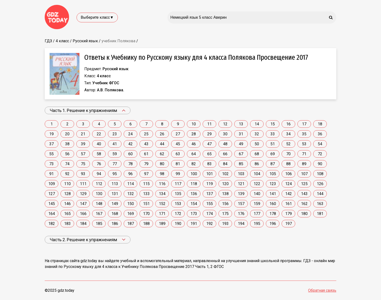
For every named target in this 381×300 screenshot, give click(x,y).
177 (257, 213)
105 (272, 173)
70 (288, 154)
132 (130, 193)
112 (99, 183)
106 (288, 173)
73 (51, 164)
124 (288, 183)
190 (178, 223)
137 (209, 193)
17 (304, 124)
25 (146, 134)
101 (209, 173)
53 (304, 144)
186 (115, 223)
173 (193, 213)
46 (193, 144)
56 (67, 154)
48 (225, 144)
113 (115, 183)
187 (130, 223)
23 (115, 134)
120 (225, 183)
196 (272, 223)
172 (178, 213)
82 (193, 164)
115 (146, 183)
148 (99, 203)
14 (257, 124)
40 (99, 144)
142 (288, 193)
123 (272, 183)
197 (288, 223)
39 (83, 144)
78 (130, 164)
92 (67, 173)
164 (51, 213)
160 (272, 203)
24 (130, 134)
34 (288, 134)
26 (162, 134)
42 (130, 144)
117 (178, 183)
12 (225, 124)
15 (272, 124)
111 (83, 183)
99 (178, 173)
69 (272, 154)
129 (83, 193)
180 (304, 213)
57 (83, 154)
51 (272, 144)
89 (304, 164)
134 (162, 193)
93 (83, 173)
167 (99, 213)
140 (257, 193)
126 (320, 183)
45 (178, 144)
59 (115, 154)
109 (51, 183)
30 (225, 134)
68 (257, 154)
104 (257, 173)
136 (193, 193)
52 (288, 144)
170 (146, 213)
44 (162, 144)
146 (67, 203)
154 (193, 203)
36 (320, 134)
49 (241, 144)
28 (193, 134)
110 (67, 183)
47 (209, 144)
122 (257, 183)
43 (146, 144)
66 (225, 154)
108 (320, 173)
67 (241, 154)
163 (320, 203)
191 (193, 223)
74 (67, 164)
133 (146, 193)
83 (209, 164)
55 (51, 154)
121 (241, 183)
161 (288, 203)
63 (178, 154)
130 (99, 193)
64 (193, 154)
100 (193, 173)
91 (51, 173)
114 (130, 183)
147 (83, 203)
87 (272, 164)
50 (257, 144)
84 (225, 164)
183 (67, 223)
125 (304, 183)
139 (241, 193)
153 (178, 203)
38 (67, 144)
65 (209, 154)
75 (83, 164)
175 (225, 213)
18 (320, 124)
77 (115, 164)
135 (178, 193)
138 (225, 193)
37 (51, 144)
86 (257, 164)
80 (162, 164)
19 (51, 134)
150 (130, 203)
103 (241, 173)
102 (225, 173)
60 (130, 154)
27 (178, 134)
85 (241, 164)
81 (178, 164)
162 (304, 203)
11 (209, 124)
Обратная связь (322, 290)
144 (320, 193)
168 (115, 213)
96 (130, 173)
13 (241, 124)
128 (67, 193)
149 (115, 203)
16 (288, 124)
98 (162, 173)
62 (162, 154)
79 (146, 164)
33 (272, 134)
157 (241, 203)
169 (130, 213)
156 (225, 203)
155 (209, 203)
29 (209, 134)
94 (99, 173)
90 (320, 164)
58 (99, 154)
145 (51, 203)
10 (193, 124)
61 (146, 154)
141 (272, 193)
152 (162, 203)
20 (67, 134)
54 (320, 144)
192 (209, 223)
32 (257, 134)
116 (162, 183)
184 (83, 223)
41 (115, 144)
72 (320, 154)
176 (241, 213)
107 (304, 173)
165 (67, 213)
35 (304, 134)
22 (99, 134)
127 (51, 193)
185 (99, 223)
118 (193, 183)
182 (51, 223)
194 (241, 223)
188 (146, 223)
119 (209, 183)
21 (83, 134)
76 (99, 164)
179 (288, 213)
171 (162, 213)
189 (162, 223)
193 (225, 223)
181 (320, 213)
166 (83, 213)
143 (304, 193)
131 (115, 193)
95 (115, 173)
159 (257, 203)
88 (288, 164)
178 (272, 213)
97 (146, 173)
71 (304, 154)
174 (209, 213)
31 (241, 134)
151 (146, 203)
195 (257, 223)
